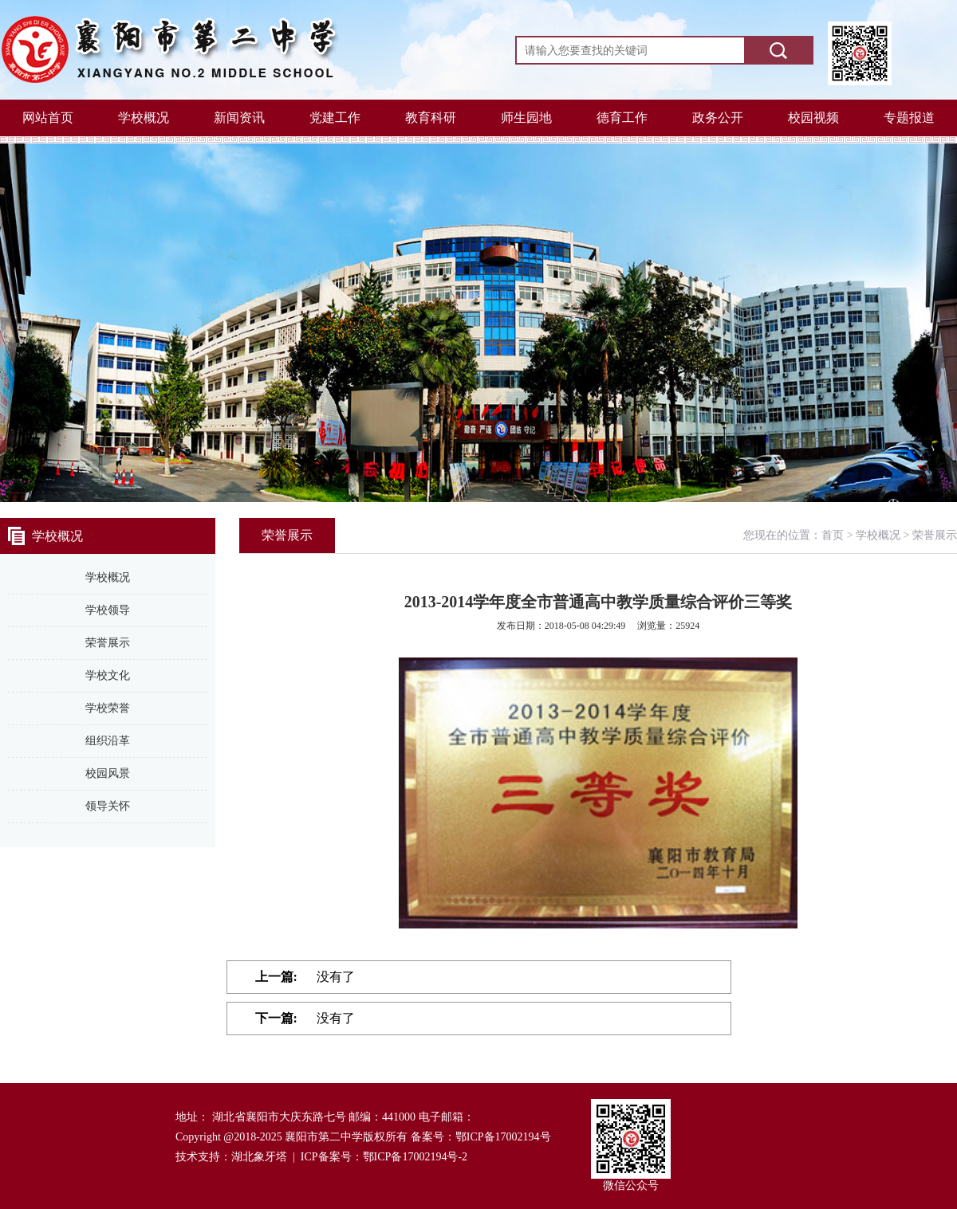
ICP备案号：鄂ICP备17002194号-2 (384, 1157)
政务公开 (717, 117)
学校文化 (107, 675)
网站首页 (47, 117)
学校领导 (107, 610)
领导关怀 (107, 806)
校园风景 (107, 773)
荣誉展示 (107, 643)
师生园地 (526, 117)
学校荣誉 (107, 708)
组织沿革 (107, 741)
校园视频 (813, 117)
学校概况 (143, 117)
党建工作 (334, 117)
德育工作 (622, 117)
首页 (832, 535)
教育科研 (430, 117)
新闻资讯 (239, 117)
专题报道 (909, 117)
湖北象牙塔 (259, 1157)
